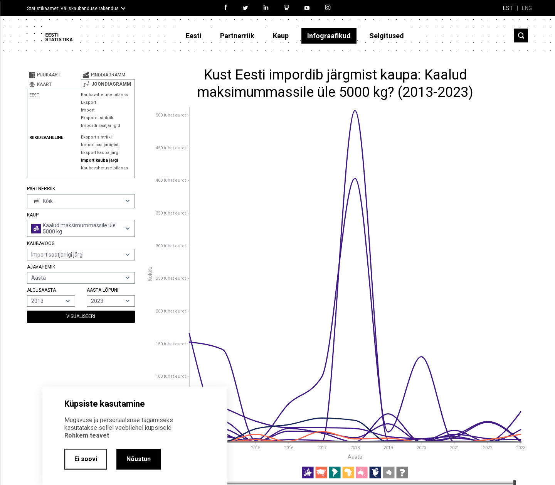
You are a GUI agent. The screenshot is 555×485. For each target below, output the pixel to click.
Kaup (281, 36)
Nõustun (138, 459)
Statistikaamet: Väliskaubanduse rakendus (73, 8)
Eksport (88, 102)
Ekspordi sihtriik (97, 117)
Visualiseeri (80, 316)
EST (508, 8)
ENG (527, 8)
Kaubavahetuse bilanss (104, 94)
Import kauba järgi (99, 160)
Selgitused (386, 36)
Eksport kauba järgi (100, 152)
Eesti (194, 36)
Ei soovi (85, 459)
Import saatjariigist (99, 144)
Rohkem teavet (86, 435)
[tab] (54, 74)
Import (87, 110)
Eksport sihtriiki (96, 137)
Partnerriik (237, 36)
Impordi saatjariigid (100, 125)
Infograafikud (329, 36)
